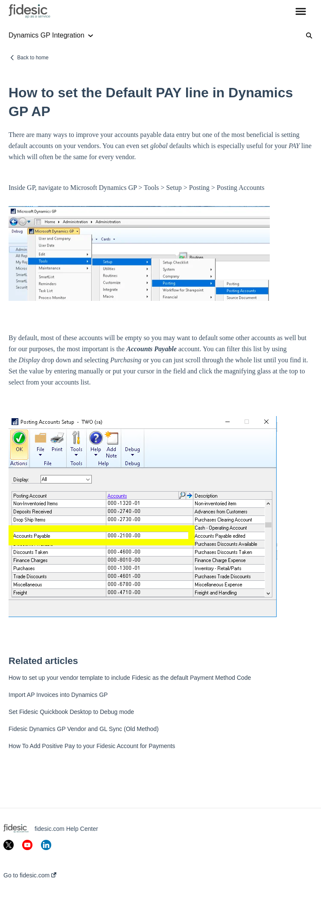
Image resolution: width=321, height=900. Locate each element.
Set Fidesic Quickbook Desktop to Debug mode (71, 711)
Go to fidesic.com (29, 875)
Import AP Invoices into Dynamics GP (58, 694)
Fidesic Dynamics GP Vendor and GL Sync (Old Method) (84, 728)
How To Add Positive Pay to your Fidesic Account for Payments (92, 746)
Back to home (32, 58)
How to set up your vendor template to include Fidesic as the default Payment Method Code (130, 677)
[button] (300, 11)
